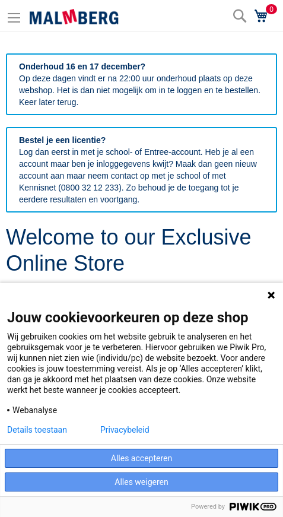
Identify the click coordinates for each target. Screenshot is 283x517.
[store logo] (74, 16)
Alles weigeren (141, 482)
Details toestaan (37, 429)
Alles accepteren (141, 458)
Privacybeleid (125, 429)
